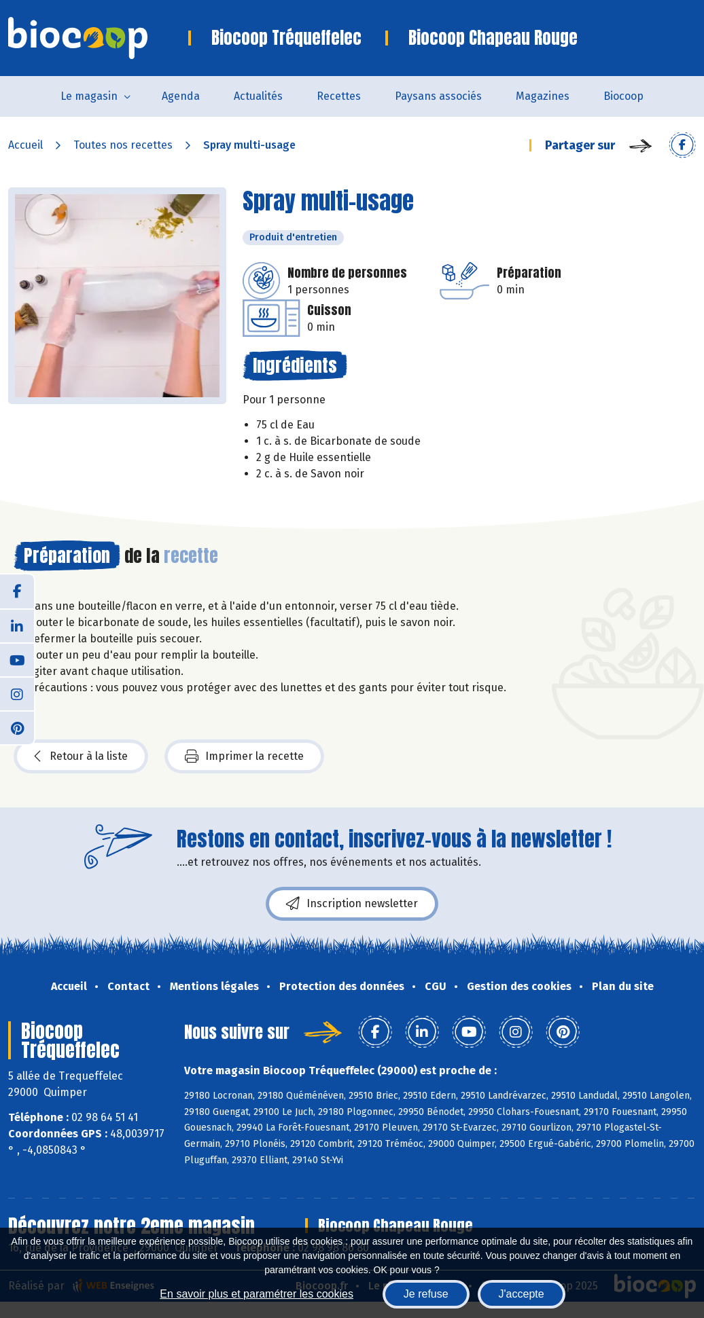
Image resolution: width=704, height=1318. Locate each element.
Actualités (258, 96)
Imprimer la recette (244, 756)
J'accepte (521, 1294)
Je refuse (426, 1294)
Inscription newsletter (352, 904)
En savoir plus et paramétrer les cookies (256, 1294)
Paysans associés (438, 96)
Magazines (542, 96)
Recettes (339, 96)
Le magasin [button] (89, 96)
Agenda (181, 96)
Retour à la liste (81, 756)
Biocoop (623, 96)
